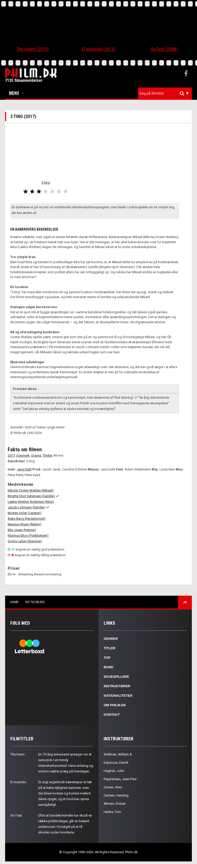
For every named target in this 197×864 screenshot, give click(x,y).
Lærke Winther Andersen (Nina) (31, 502)
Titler (109, 648)
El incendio (18, 782)
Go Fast (16, 815)
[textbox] (166, 93)
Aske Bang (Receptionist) (27, 519)
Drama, (36, 455)
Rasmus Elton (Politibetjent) (28, 535)
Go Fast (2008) (164, 49)
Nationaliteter (118, 696)
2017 (11, 455)
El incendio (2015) (98, 49)
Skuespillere (116, 677)
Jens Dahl (24, 469)
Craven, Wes (113, 787)
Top (107, 658)
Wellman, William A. (118, 754)
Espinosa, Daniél (116, 762)
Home (14, 602)
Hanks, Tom (112, 812)
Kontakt (112, 714)
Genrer (111, 639)
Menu (16, 93)
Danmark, (23, 455)
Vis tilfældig (35, 602)
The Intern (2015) (33, 49)
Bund (108, 667)
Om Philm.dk (115, 705)
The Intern (17, 754)
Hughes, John (114, 771)
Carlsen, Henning (116, 795)
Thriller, (48, 455)
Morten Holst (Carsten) (24, 513)
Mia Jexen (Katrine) (22, 530)
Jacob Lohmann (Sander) (26, 507)
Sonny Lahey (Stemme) (25, 541)
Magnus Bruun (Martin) (24, 524)
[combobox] (165, 93)
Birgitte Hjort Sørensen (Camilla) (31, 496)
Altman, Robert (115, 804)
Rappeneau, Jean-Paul (120, 779)
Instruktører (117, 686)
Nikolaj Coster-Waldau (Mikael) (31, 490)
